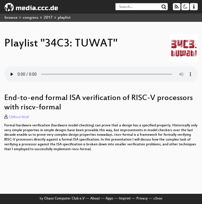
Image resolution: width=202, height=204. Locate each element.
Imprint (125, 199)
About (95, 199)
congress (30, 17)
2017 (48, 17)
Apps (109, 199)
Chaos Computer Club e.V (64, 199)
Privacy (142, 199)
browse (11, 17)
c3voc (157, 199)
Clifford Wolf (19, 117)
